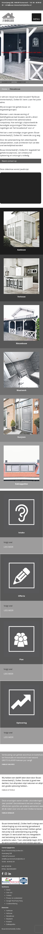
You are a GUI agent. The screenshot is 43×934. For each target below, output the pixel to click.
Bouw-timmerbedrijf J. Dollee (11, 929)
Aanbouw (9, 911)
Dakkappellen (10, 924)
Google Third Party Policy (14, 901)
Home (4, 89)
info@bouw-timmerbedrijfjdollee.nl (18, 5)
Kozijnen (9, 922)
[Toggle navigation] (36, 17)
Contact (8, 895)
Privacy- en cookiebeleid (14, 898)
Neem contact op (9, 161)
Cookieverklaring (11, 904)
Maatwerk (9, 919)
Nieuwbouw (10, 916)
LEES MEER (8, 547)
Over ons (9, 893)
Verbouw (9, 913)
